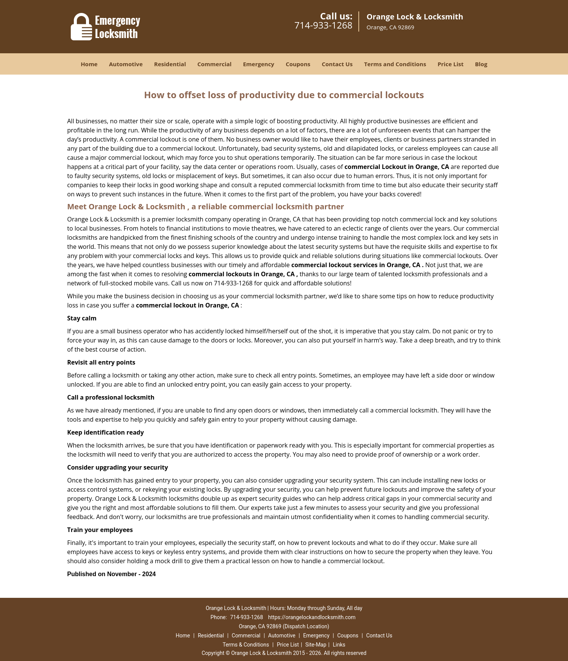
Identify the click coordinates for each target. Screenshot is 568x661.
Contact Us (337, 64)
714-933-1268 (323, 25)
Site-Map (315, 645)
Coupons (298, 64)
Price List (450, 64)
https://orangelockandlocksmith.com (312, 617)
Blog (481, 64)
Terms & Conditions (246, 645)
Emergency (258, 64)
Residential (170, 64)
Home (89, 64)
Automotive (126, 64)
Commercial (214, 64)
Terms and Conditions (395, 64)
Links (339, 645)
